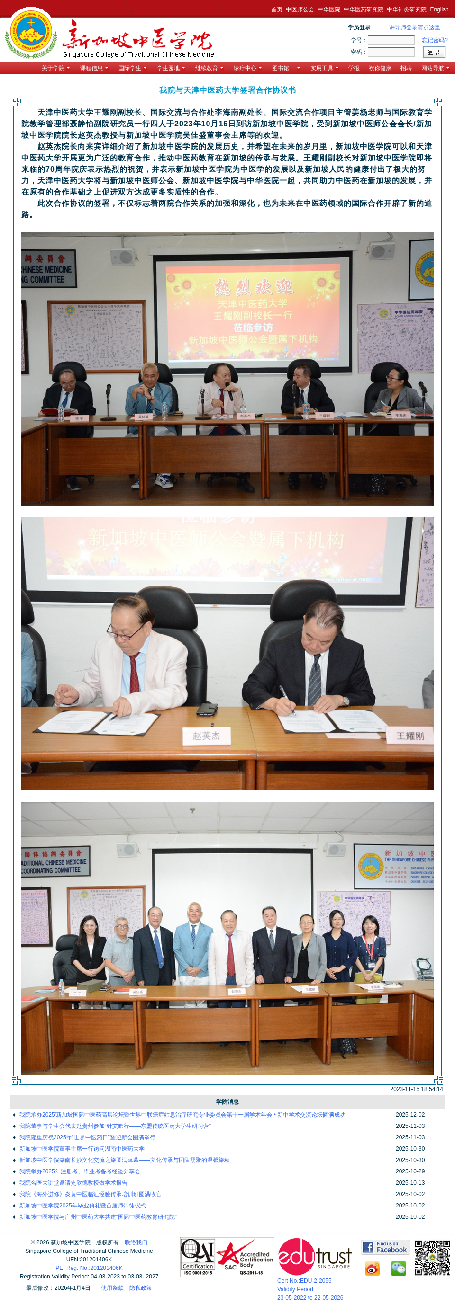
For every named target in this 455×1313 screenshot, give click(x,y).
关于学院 (56, 68)
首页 (276, 9)
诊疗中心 (248, 68)
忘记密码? (435, 40)
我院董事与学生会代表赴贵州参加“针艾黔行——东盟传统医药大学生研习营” (115, 1126)
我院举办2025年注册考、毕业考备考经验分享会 (79, 1171)
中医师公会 (300, 9)
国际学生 (132, 68)
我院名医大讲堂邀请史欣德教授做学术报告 (73, 1183)
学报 (354, 68)
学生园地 (171, 68)
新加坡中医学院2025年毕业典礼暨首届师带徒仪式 (82, 1205)
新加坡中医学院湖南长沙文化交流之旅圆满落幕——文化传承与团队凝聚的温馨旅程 (124, 1160)
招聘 (406, 68)
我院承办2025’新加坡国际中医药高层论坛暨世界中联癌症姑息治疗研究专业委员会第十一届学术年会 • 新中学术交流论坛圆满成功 (182, 1114)
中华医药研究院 (363, 9)
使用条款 (112, 1288)
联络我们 (136, 1242)
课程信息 (94, 68)
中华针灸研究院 (407, 9)
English (439, 9)
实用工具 (324, 68)
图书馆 (286, 68)
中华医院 (329, 9)
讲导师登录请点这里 (414, 27)
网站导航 (435, 68)
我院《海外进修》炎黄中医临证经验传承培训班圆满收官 (90, 1194)
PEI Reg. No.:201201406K (88, 1268)
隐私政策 (140, 1288)
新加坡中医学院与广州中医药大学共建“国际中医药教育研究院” (98, 1217)
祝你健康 (380, 68)
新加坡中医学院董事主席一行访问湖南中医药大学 (82, 1148)
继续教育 (209, 68)
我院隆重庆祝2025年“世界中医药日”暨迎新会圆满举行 (87, 1137)
